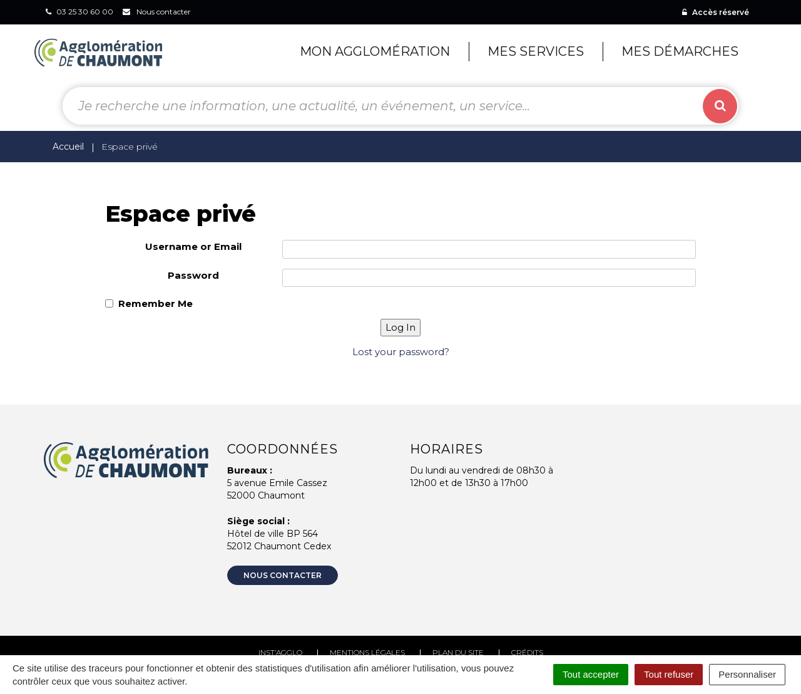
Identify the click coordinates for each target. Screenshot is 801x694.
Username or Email (193, 246)
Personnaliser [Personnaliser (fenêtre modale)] (747, 674)
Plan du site (458, 652)
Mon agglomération (375, 51)
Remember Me (155, 303)
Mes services (535, 51)
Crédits (527, 652)
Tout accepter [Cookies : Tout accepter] (591, 674)
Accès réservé (715, 12)
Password (193, 275)
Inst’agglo (280, 652)
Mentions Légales (367, 652)
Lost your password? (400, 352)
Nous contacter (282, 575)
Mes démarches (679, 51)
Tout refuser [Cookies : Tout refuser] (668, 674)
